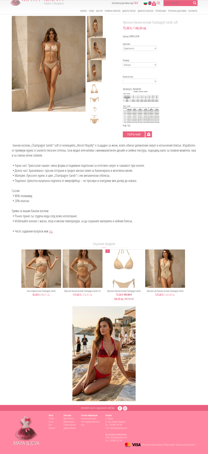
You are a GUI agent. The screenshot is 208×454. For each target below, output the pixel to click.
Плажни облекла (70, 424)
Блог (50, 424)
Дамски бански (69, 421)
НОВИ (91, 11)
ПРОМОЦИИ (160, 11)
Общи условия (169, 444)
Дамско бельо (69, 418)
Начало (51, 418)
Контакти (52, 427)
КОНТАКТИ (192, 11)
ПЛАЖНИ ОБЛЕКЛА (112, 11)
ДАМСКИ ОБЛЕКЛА (145, 11)
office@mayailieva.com (118, 427)
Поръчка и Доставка (88, 418)
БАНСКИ (99, 11)
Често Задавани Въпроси (90, 421)
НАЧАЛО (83, 11)
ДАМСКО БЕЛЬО (129, 11)
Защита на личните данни (185, 444)
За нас (51, 421)
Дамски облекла (69, 427)
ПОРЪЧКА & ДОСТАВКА (177, 11)
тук (50, 231)
